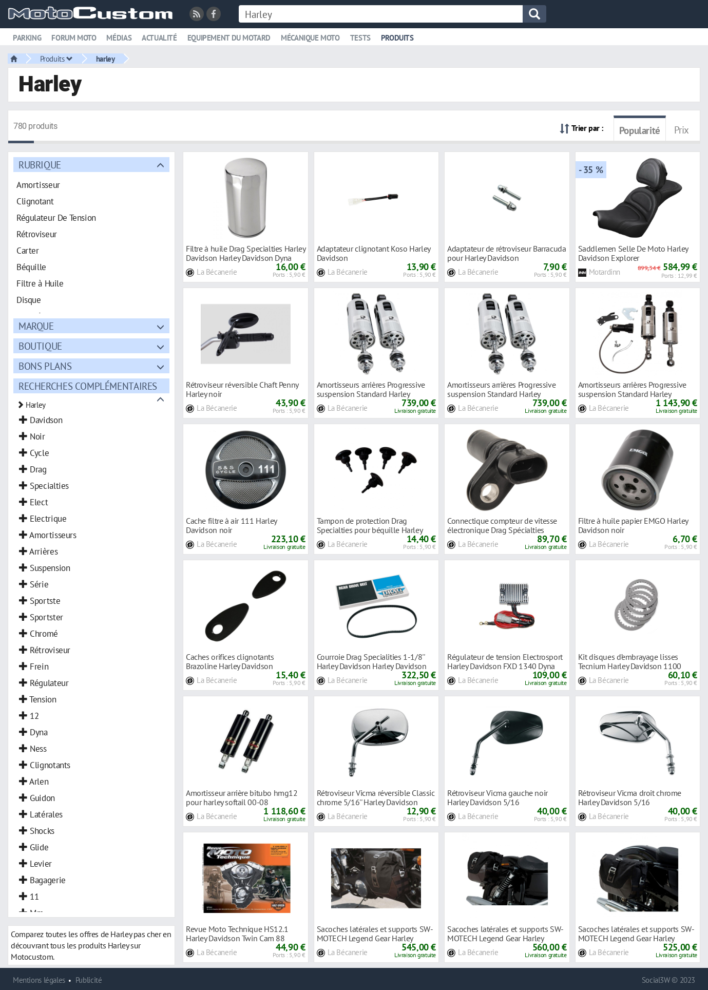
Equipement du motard (229, 38)
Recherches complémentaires (87, 385)
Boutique (40, 345)
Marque (36, 325)
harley (105, 58)
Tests (360, 38)
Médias (118, 38)
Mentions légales (39, 980)
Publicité (88, 980)
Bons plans (44, 365)
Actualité (159, 38)
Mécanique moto (310, 38)
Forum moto (73, 38)
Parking (27, 38)
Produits (397, 38)
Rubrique (39, 164)
